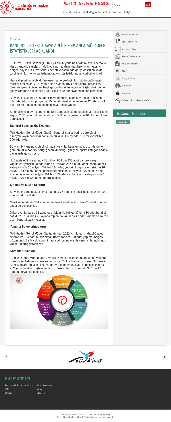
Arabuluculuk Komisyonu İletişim (19, 385)
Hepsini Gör (123, 121)
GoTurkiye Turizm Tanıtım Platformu (133, 100)
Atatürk (67, 12)
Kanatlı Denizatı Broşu (128, 34)
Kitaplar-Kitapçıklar (126, 63)
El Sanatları (123, 85)
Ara (148, 4)
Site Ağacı (41, 393)
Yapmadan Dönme (126, 48)
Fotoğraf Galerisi (125, 78)
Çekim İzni (122, 92)
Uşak (77, 12)
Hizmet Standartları (45, 385)
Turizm (117, 12)
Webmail (8, 393)
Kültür (106, 12)
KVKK (7, 389)
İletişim (128, 12)
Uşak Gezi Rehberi (126, 41)
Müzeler (122, 70)
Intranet (40, 389)
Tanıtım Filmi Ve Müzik (128, 56)
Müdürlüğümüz (91, 12)
